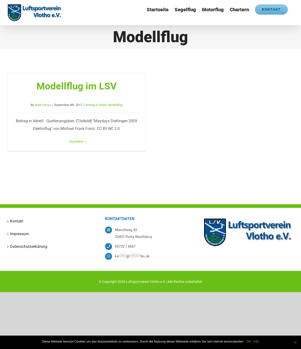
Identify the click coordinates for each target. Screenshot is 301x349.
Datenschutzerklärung (28, 246)
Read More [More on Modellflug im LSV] (76, 141)
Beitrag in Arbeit (96, 105)
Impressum (19, 234)
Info (256, 341)
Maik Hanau (43, 105)
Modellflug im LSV (76, 86)
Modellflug (115, 105)
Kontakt (16, 221)
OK (249, 341)
